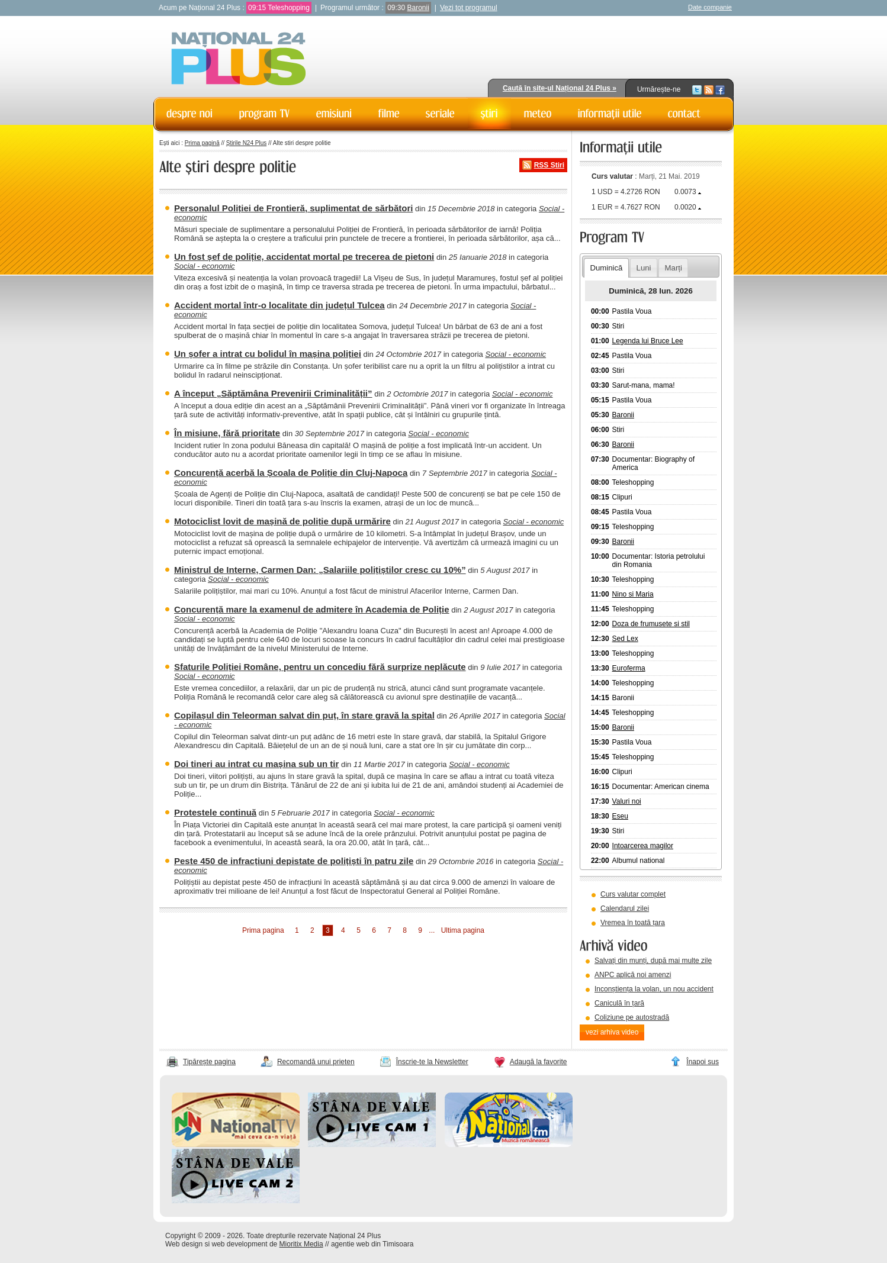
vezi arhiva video (612, 1032)
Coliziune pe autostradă (631, 1017)
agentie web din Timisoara (372, 1244)
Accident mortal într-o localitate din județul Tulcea (279, 305)
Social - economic (204, 266)
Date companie (710, 7)
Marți (673, 267)
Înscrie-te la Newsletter (432, 1062)
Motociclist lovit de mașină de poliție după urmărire (282, 521)
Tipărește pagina (209, 1062)
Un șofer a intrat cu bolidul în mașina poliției (267, 354)
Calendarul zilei (624, 908)
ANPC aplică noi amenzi (632, 975)
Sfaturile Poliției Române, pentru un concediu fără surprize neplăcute (320, 667)
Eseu (620, 816)
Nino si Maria (633, 594)
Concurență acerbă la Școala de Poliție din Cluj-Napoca (290, 473)
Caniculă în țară (619, 1003)
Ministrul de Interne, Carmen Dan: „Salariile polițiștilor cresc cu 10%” (320, 570)
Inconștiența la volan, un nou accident (654, 989)
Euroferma (628, 668)
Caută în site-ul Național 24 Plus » (559, 88)
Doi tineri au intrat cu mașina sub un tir (256, 764)
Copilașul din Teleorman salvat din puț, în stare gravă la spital (304, 715)
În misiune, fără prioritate (227, 433)
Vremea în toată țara (632, 923)
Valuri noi (626, 801)
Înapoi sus (702, 1062)
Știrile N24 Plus (246, 143)
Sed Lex (625, 638)
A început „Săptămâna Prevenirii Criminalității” (273, 393)
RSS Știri (549, 165)
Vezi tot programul (468, 8)
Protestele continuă (215, 812)
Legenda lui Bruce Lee (647, 341)
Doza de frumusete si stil (651, 624)
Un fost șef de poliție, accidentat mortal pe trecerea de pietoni (304, 257)
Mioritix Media (301, 1244)
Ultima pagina (462, 930)
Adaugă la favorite (538, 1062)
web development (240, 1244)
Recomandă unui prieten (316, 1062)
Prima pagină (202, 143)
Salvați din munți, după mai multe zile (653, 960)
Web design (184, 1244)
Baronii (418, 8)
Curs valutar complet (633, 894)
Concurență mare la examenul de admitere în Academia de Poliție (311, 609)
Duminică (606, 267)
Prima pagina (263, 930)
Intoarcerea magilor (642, 846)
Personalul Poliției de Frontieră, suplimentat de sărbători (293, 208)
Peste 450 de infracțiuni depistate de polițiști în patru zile (293, 861)
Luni (644, 267)
